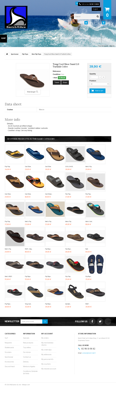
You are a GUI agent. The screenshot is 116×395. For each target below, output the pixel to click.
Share (65, 82)
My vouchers (46, 364)
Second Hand (9, 366)
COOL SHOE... (69, 166)
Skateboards (9, 347)
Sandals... (68, 304)
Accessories (9, 362)
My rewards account (48, 369)
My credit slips (46, 350)
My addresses (46, 354)
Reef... (87, 249)
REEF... (87, 304)
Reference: (57, 71)
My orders (45, 338)
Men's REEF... (9, 276)
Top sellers (27, 347)
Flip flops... (68, 249)
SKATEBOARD (26, 38)
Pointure (92, 81)
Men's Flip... (89, 166)
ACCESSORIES (66, 38)
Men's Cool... (89, 221)
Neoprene (8, 343)
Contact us (27, 357)
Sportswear (9, 357)
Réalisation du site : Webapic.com (20, 385)
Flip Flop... (8, 166)
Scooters (8, 352)
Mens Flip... (68, 221)
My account (47, 334)
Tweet (56, 82)
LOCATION (95, 38)
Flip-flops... (48, 249)
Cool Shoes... (49, 194)
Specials (26, 338)
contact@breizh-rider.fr (89, 353)
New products (28, 343)
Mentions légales (29, 366)
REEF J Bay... (29, 249)
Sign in (108, 23)
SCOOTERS (39, 38)
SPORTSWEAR (52, 38)
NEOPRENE (12, 38)
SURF (3, 38)
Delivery (26, 362)
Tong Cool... (28, 304)
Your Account (94, 23)
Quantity (92, 74)
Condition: (57, 74)
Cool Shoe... (28, 166)
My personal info (47, 359)
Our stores (27, 352)
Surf (6, 338)
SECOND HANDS (82, 38)
